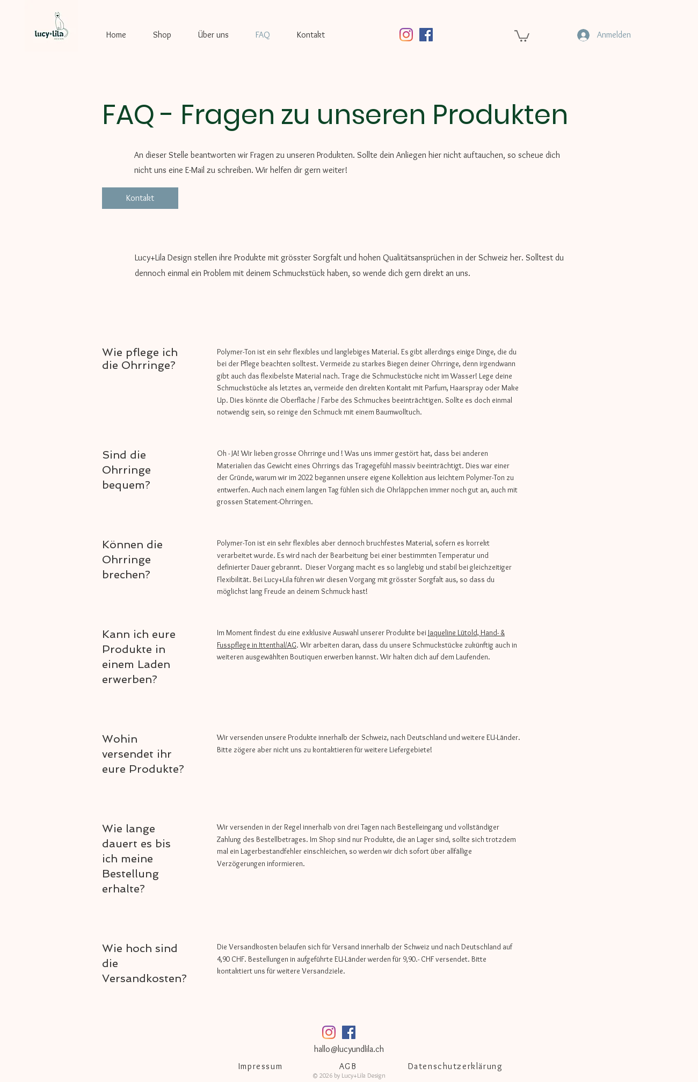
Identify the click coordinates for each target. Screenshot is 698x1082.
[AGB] (349, 1066)
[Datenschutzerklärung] (456, 1066)
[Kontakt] (140, 198)
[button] (521, 35)
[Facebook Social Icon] (426, 34)
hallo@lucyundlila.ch (349, 1049)
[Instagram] (406, 34)
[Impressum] (261, 1066)
